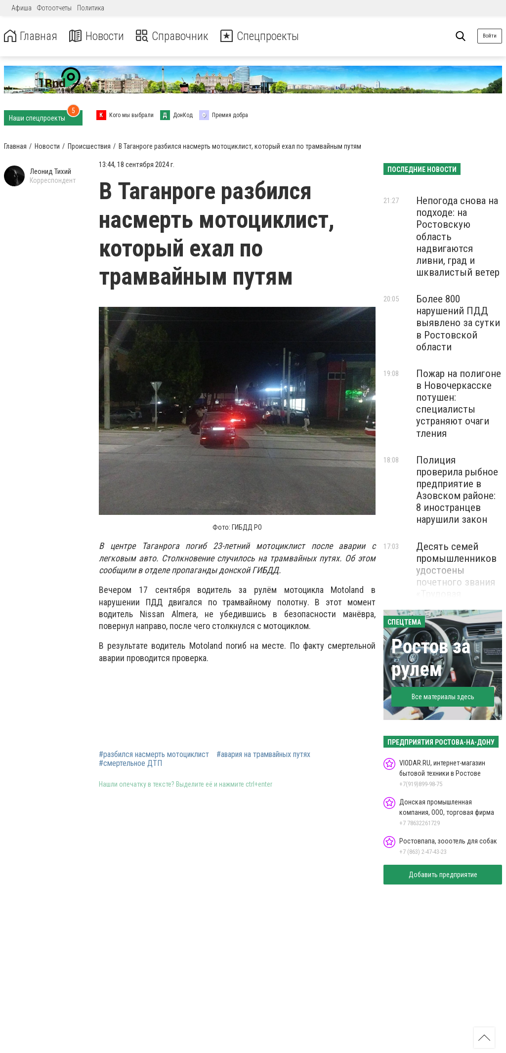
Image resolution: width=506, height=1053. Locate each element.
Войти (490, 36)
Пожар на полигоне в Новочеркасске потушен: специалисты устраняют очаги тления (458, 403)
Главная (31, 36)
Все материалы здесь (443, 697)
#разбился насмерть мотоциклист (154, 754)
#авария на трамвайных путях (263, 754)
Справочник (174, 36)
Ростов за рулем (430, 658)
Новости (98, 36)
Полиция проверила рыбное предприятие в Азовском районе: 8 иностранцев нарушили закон (457, 490)
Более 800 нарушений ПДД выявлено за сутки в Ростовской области (458, 323)
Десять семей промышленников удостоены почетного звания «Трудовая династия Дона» (456, 576)
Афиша (21, 8)
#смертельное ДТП (130, 763)
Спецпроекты (263, 36)
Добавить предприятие (443, 875)
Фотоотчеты (54, 8)
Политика (90, 8)
